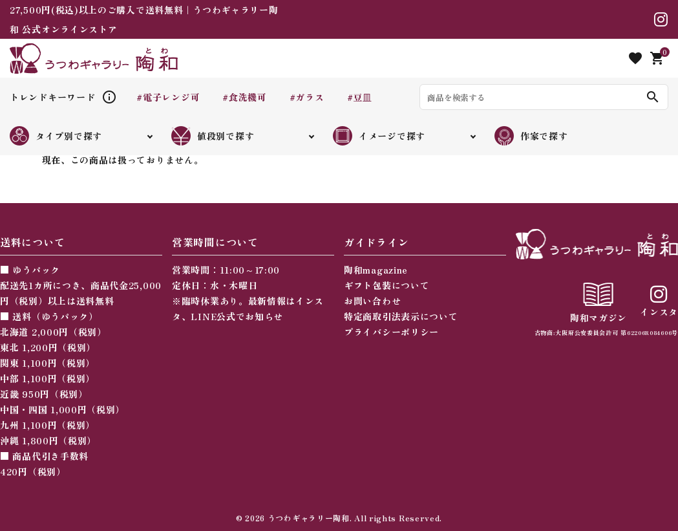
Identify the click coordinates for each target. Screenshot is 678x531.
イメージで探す (379, 136)
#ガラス (307, 97)
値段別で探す (212, 136)
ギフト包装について (386, 285)
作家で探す (531, 136)
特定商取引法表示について (401, 316)
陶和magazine (376, 269)
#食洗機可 (244, 97)
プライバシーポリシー (391, 331)
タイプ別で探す (56, 136)
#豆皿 (359, 97)
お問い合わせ (372, 300)
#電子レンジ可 (168, 97)
